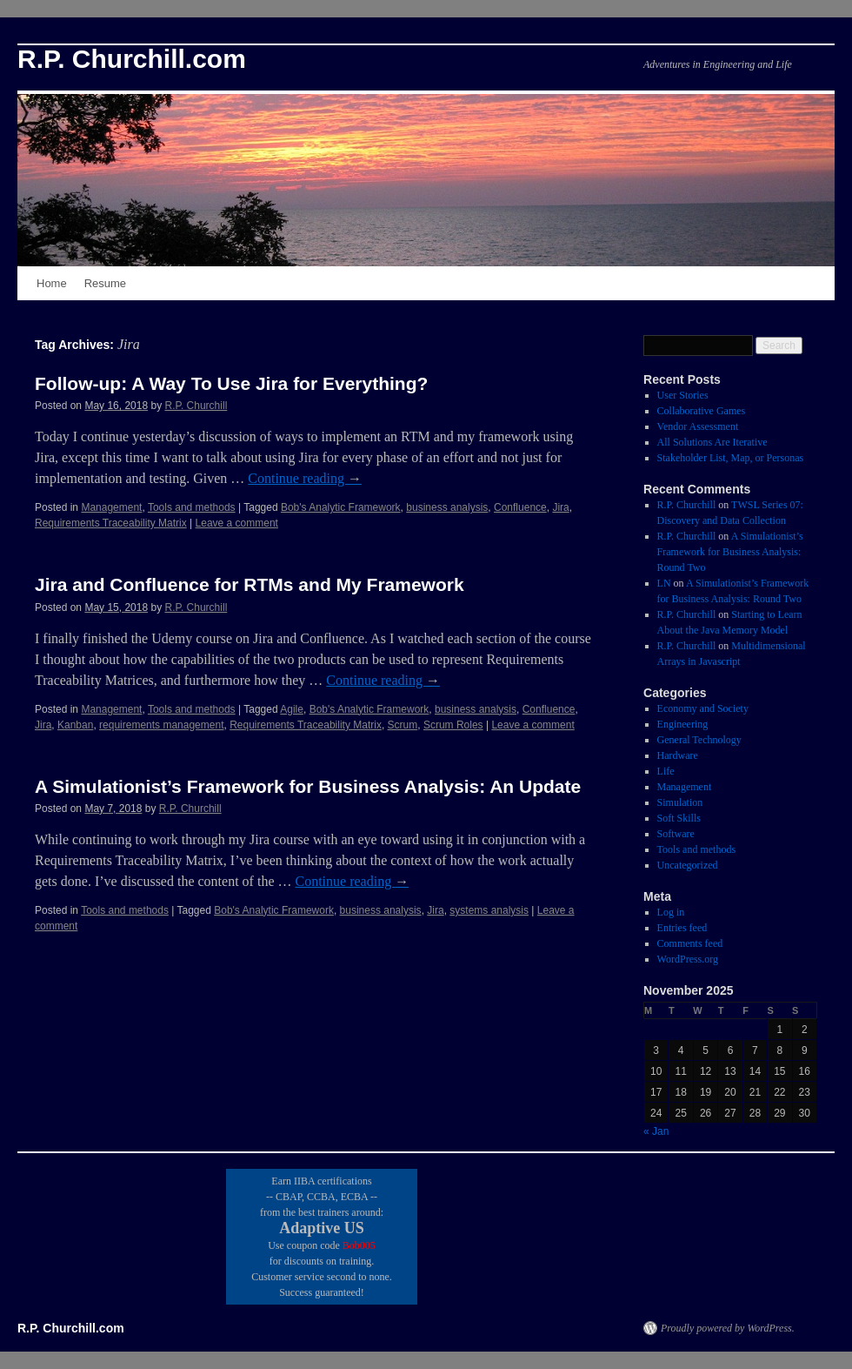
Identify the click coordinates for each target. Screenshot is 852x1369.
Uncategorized (687, 865)
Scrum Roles (453, 725)
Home (52, 283)
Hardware (677, 755)
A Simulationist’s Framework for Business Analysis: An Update (308, 786)
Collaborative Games (701, 411)
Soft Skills (679, 818)
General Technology (699, 740)
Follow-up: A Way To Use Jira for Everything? (231, 383)
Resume (105, 283)
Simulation (680, 802)
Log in (671, 912)
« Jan (656, 1131)
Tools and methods (192, 507)
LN (664, 583)
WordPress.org (687, 959)
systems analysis (489, 910)
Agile (291, 709)
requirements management (161, 725)
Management (111, 507)
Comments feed (690, 943)
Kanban (75, 725)
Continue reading (305, 478)
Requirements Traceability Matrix (111, 523)
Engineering (683, 724)
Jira (560, 507)
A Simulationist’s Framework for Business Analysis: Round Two (730, 552)
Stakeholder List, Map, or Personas (730, 458)
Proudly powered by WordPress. (728, 1328)
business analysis (447, 507)
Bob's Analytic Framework (341, 507)
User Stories (683, 395)
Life (666, 771)
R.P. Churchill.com (131, 58)
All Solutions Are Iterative (712, 442)
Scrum (403, 725)
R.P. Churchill (195, 405)
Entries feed (682, 928)
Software (676, 834)
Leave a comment (237, 523)
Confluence (520, 507)
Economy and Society (703, 708)
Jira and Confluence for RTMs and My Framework (249, 584)
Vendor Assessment (698, 426)
